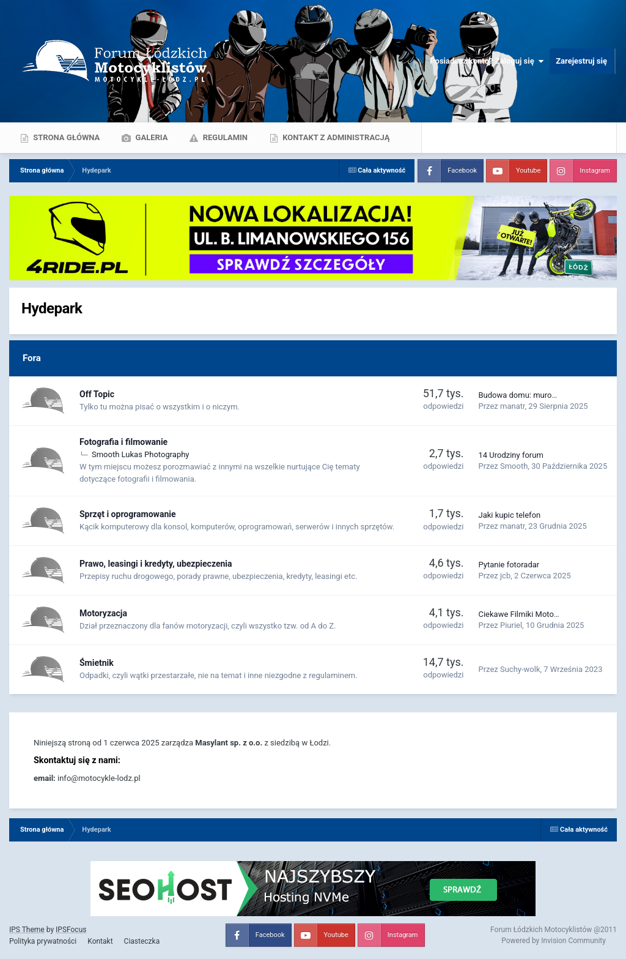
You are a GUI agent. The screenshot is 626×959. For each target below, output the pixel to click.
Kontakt (99, 941)
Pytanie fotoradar (508, 564)
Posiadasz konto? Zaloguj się (486, 61)
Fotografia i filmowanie (123, 442)
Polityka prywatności (42, 941)
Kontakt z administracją (335, 137)
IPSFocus (71, 929)
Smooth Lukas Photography (141, 454)
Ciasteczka (142, 941)
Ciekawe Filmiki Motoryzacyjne (532, 614)
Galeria (150, 137)
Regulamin (224, 137)
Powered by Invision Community (553, 940)
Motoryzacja (103, 613)
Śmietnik (96, 663)
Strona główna (65, 137)
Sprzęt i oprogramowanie (127, 514)
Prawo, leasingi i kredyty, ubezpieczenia (155, 564)
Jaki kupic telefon (509, 515)
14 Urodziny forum (510, 455)
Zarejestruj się (581, 60)
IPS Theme (27, 929)
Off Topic (96, 394)
